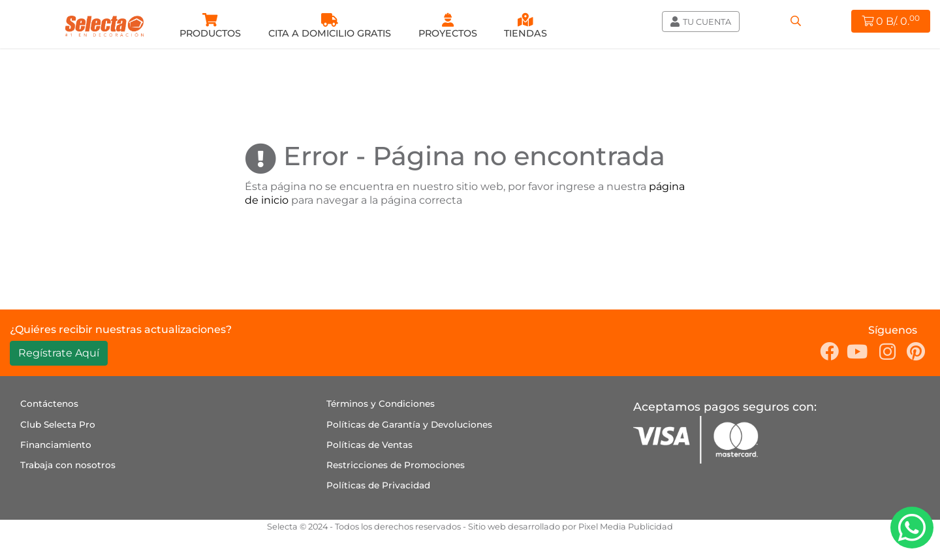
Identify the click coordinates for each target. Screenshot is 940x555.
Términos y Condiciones (380, 403)
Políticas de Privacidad (378, 485)
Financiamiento (55, 444)
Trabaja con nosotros (68, 465)
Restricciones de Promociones (395, 465)
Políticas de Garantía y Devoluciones (409, 424)
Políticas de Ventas (369, 444)
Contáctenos (49, 403)
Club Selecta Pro (57, 424)
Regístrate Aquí (58, 353)
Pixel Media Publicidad (625, 526)
